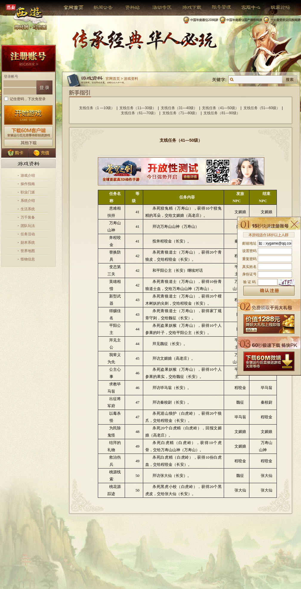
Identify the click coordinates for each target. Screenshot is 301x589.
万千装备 (28, 217)
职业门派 (28, 192)
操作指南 (28, 184)
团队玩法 (28, 226)
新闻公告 (100, 7)
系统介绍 (28, 201)
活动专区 (159, 7)
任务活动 (28, 234)
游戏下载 (188, 7)
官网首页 (74, 7)
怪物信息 (28, 259)
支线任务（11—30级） (137, 108)
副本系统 (28, 242)
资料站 (131, 7)
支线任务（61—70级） (139, 113)
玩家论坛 (276, 7)
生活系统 (28, 209)
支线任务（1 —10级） (97, 108)
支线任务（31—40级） (179, 108)
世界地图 (28, 251)
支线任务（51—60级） (261, 108)
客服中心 (246, 7)
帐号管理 (217, 7)
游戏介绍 (28, 175)
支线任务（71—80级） (180, 113)
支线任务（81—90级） (221, 113)
